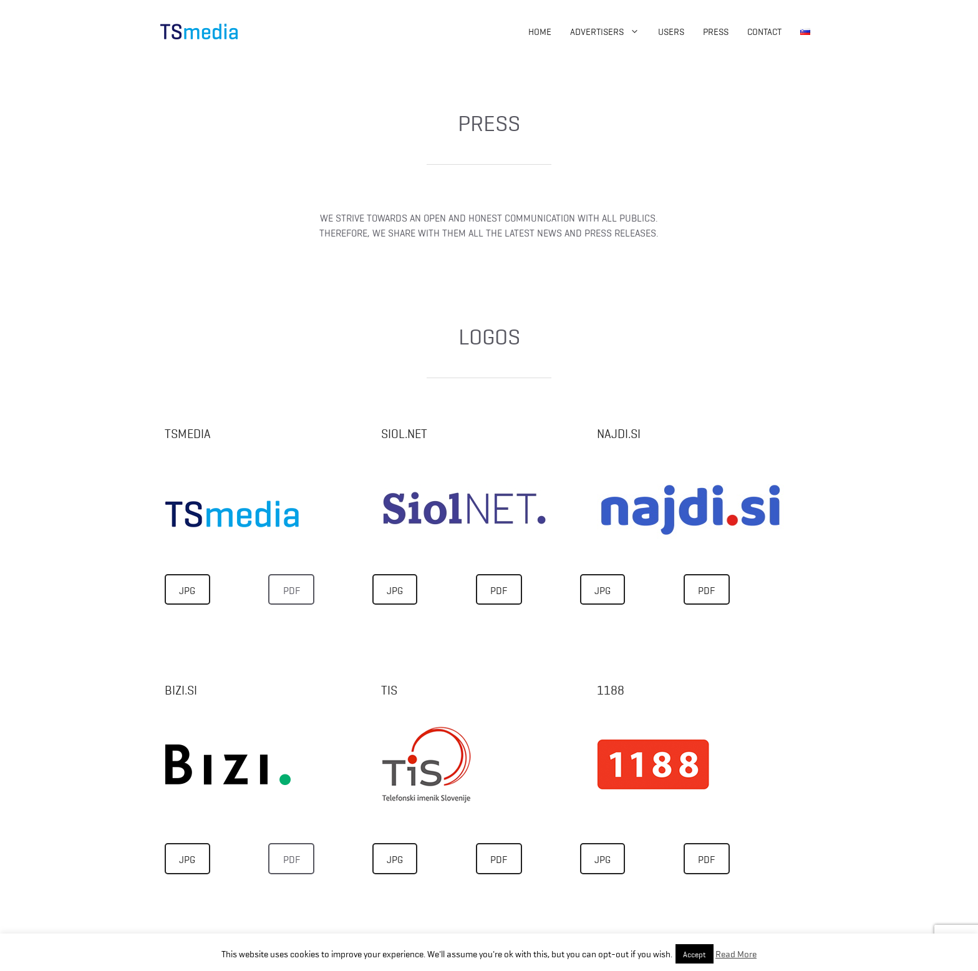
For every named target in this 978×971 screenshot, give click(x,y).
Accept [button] (694, 954)
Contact (764, 31)
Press (716, 31)
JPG (187, 589)
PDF (291, 589)
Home (539, 31)
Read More (736, 953)
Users (671, 31)
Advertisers (609, 31)
